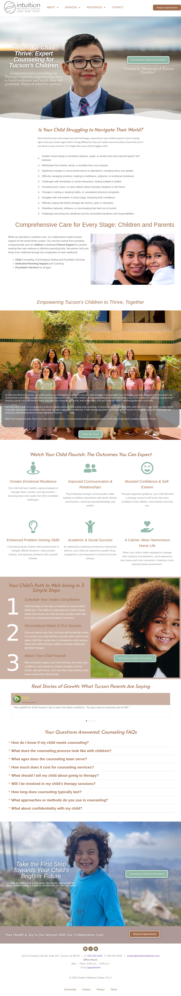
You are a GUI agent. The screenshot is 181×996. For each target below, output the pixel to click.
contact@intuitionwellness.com (143, 956)
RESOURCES (96, 7)
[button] (9, 705)
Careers (86, 989)
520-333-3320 (94, 956)
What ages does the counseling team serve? (49, 759)
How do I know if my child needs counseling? (50, 743)
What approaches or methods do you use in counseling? (59, 800)
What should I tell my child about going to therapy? (55, 775)
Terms (113, 989)
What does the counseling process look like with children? (61, 751)
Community (70, 989)
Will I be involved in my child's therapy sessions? (53, 784)
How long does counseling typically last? (46, 792)
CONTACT (117, 7)
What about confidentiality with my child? (46, 808)
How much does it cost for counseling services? (52, 767)
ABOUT (53, 7)
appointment (93, 967)
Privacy (100, 989)
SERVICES (73, 7)
